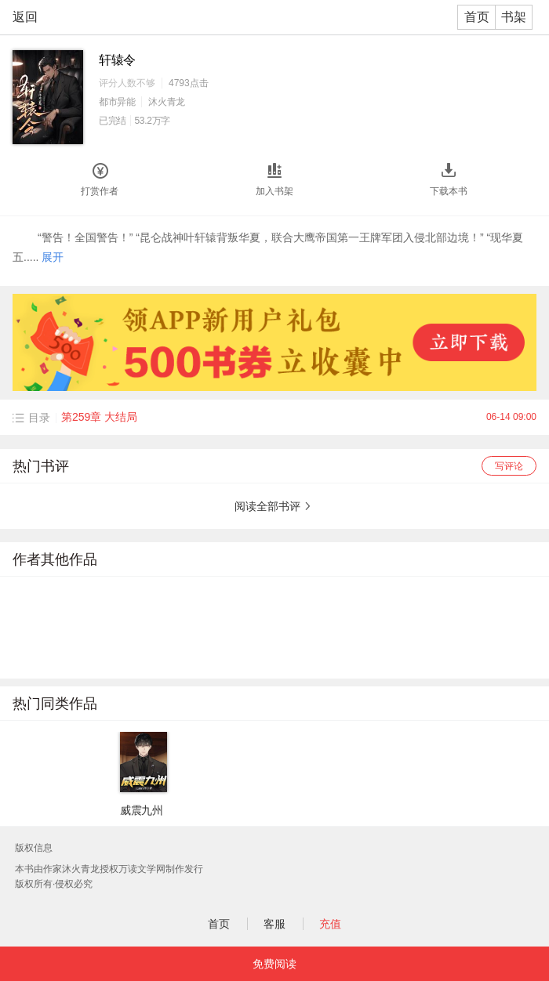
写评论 (509, 466)
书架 (513, 17)
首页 (476, 17)
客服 (274, 924)
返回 (25, 17)
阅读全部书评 (267, 506)
